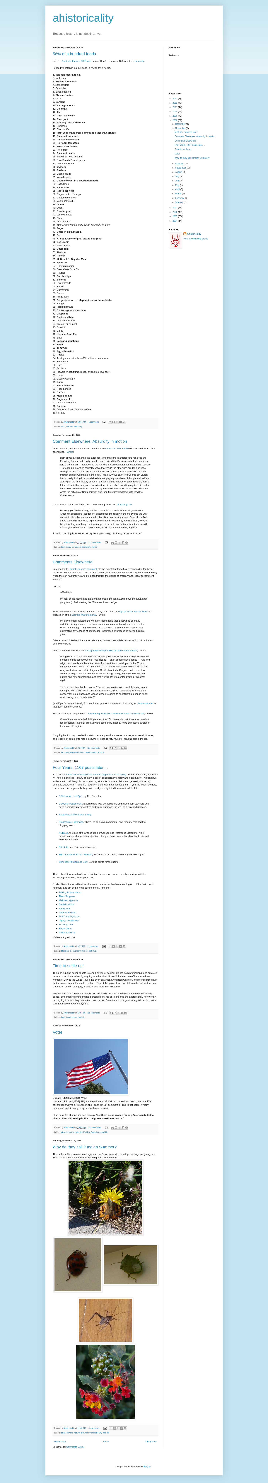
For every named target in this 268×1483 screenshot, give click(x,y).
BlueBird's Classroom (70, 803)
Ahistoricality (194, 234)
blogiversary (75, 951)
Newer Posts (60, 1441)
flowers (70, 1433)
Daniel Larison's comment (83, 569)
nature (77, 1433)
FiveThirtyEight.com (70, 916)
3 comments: (94, 1428)
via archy (139, 61)
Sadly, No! (64, 908)
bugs (63, 1433)
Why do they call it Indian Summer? (85, 1147)
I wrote (69, 451)
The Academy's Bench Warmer (75, 854)
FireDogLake (66, 924)
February (180, 198)
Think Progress (67, 896)
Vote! (57, 1032)
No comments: (95, 542)
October (179, 163)
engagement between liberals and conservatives (111, 650)
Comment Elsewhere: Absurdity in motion (90, 441)
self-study (78, 426)
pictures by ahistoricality (71, 1132)
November (180, 128)
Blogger (147, 1466)
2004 (175, 221)
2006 (175, 212)
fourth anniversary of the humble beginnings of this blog (96, 774)
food (63, 426)
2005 (175, 216)
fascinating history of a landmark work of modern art (116, 713)
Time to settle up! (68, 965)
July (177, 176)
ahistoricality (83, 18)
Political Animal (67, 932)
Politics (101, 752)
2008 (175, 120)
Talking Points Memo (70, 892)
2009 (175, 116)
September (181, 167)
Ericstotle (64, 847)
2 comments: (93, 946)
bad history (66, 547)
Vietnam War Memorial (83, 614)
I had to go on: (124, 504)
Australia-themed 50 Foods (76, 61)
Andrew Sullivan (67, 912)
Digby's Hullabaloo (69, 920)
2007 (175, 207)
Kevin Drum (65, 928)
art (62, 752)
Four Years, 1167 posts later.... (80, 767)
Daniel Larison (66, 904)
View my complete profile (195, 238)
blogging (65, 951)
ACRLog (63, 832)
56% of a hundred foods (74, 54)
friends (85, 951)
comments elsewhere (81, 547)
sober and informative (117, 448)
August (179, 172)
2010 (175, 111)
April (177, 189)
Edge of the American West (132, 611)
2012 (175, 103)
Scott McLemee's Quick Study (75, 814)
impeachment (91, 752)
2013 (175, 98)
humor (95, 547)
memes (69, 426)
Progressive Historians (71, 822)
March (178, 193)
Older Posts (151, 1441)
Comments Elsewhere (73, 562)
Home (106, 1441)
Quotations (95, 1132)
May (177, 185)
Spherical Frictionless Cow (73, 861)
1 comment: (93, 422)
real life (81, 1017)
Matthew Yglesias (68, 900)
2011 (175, 107)
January (179, 202)
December (180, 124)
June (177, 180)
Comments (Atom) (75, 1447)
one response (145, 703)
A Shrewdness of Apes (71, 796)
